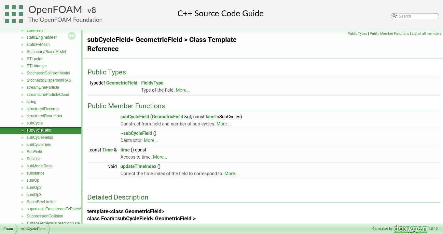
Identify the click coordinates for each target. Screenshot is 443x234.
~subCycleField (136, 133)
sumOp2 (34, 187)
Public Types (357, 34)
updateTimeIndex (138, 166)
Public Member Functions (389, 34)
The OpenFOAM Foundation (65, 19)
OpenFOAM (55, 9)
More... (183, 90)
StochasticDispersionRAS (49, 80)
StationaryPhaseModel (46, 51)
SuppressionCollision (45, 216)
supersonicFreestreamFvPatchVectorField (63, 209)
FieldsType (152, 82)
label (210, 116)
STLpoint (34, 59)
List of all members (426, 34)
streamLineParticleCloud (48, 94)
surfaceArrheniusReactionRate (53, 223)
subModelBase (39, 166)
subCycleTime (39, 144)
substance (36, 173)
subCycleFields (40, 137)
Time (107, 149)
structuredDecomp (43, 109)
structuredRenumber (44, 116)
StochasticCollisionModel (48, 73)
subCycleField (39, 130)
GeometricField (121, 82)
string (31, 101)
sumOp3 (34, 194)
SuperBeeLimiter (41, 202)
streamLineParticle (43, 87)
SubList (33, 159)
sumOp (33, 180)
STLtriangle (37, 66)
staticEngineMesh (42, 37)
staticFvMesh (38, 44)
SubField (34, 152)
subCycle (35, 123)
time (125, 149)
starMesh (35, 30)
